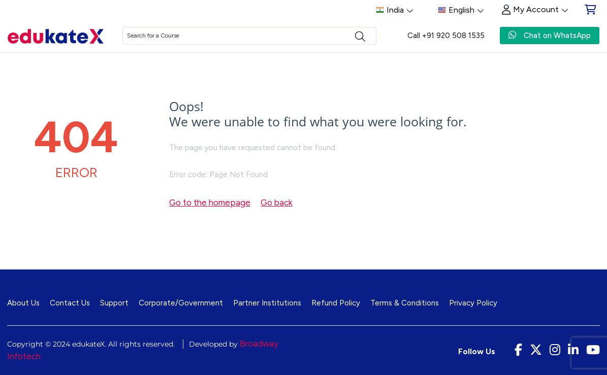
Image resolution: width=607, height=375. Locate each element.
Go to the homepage (209, 202)
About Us (23, 303)
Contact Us (70, 303)
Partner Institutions (267, 303)
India (394, 10)
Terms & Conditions (404, 303)
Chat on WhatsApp (549, 35)
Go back (277, 202)
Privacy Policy (473, 303)
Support (114, 303)
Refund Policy (335, 303)
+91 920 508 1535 (453, 35)
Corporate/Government (181, 303)
